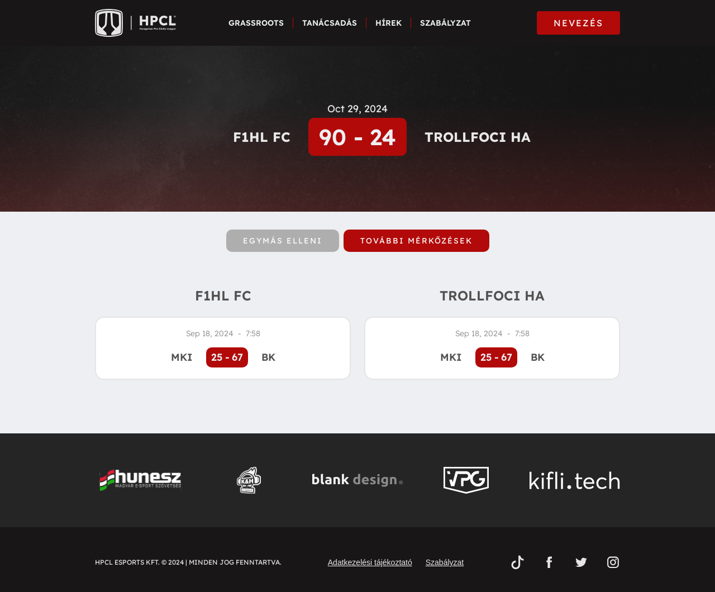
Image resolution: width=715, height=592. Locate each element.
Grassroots (256, 23)
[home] (135, 23)
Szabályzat (445, 23)
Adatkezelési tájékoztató (370, 562)
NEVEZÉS (578, 22)
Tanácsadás (329, 23)
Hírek (388, 23)
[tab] (282, 241)
